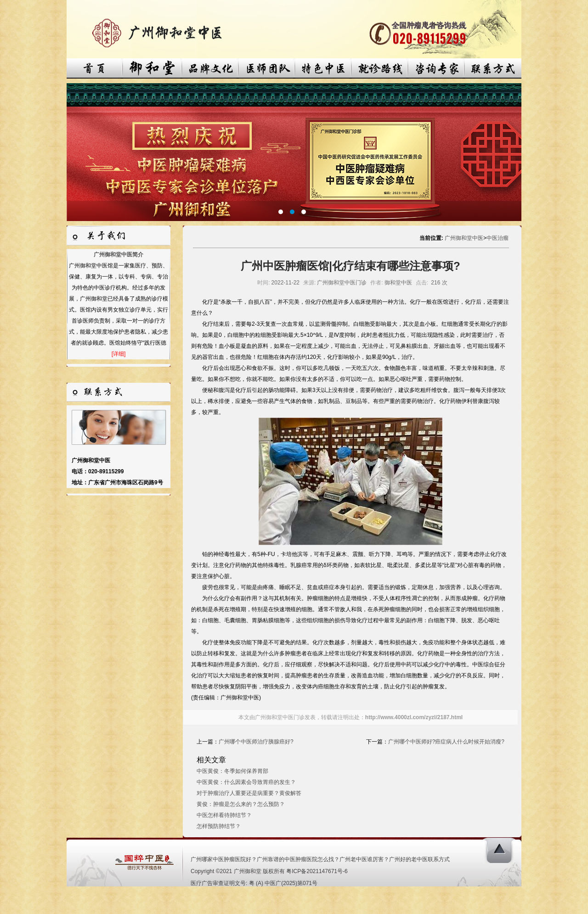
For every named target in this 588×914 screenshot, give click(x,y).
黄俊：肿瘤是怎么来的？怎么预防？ (241, 804)
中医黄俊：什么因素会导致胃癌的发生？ (246, 782)
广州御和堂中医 (464, 238)
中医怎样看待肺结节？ (224, 815)
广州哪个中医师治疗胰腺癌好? (256, 741)
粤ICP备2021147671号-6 (316, 871)
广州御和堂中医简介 (118, 254)
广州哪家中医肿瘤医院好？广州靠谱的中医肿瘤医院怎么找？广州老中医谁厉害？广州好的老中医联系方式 (320, 859)
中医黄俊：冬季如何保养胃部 (232, 771)
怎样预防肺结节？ (219, 826)
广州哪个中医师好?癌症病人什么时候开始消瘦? (446, 741)
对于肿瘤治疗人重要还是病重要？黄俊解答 (249, 793)
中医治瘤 (497, 238)
